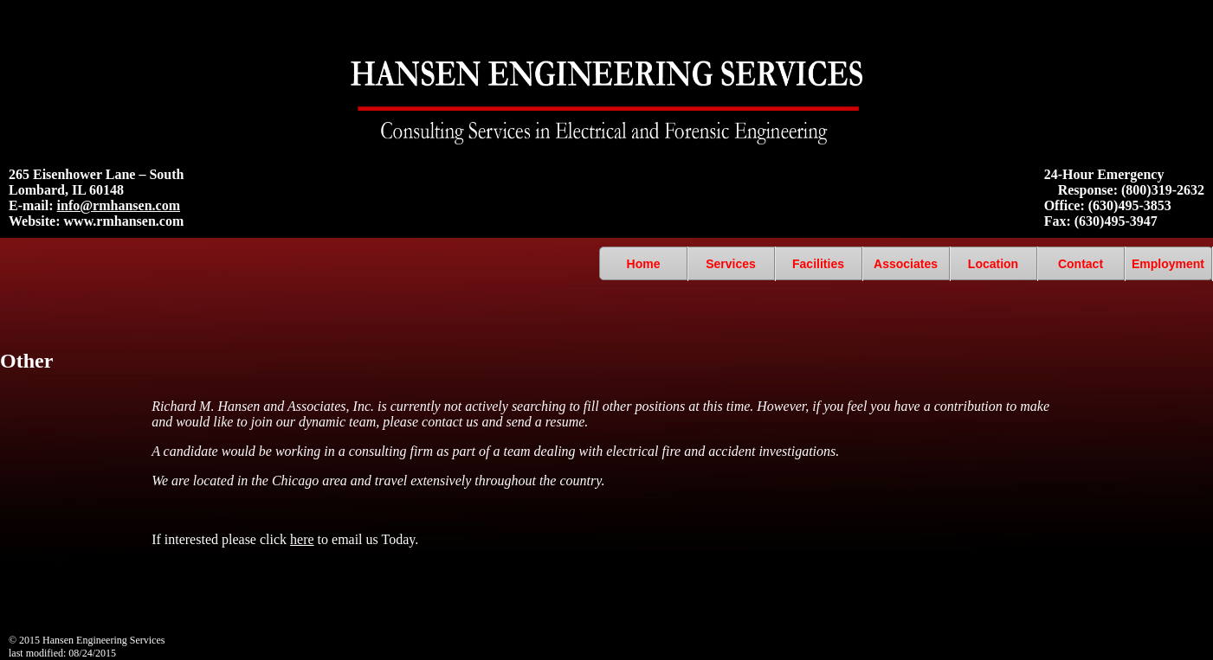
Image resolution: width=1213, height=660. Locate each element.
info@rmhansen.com (118, 205)
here (302, 539)
